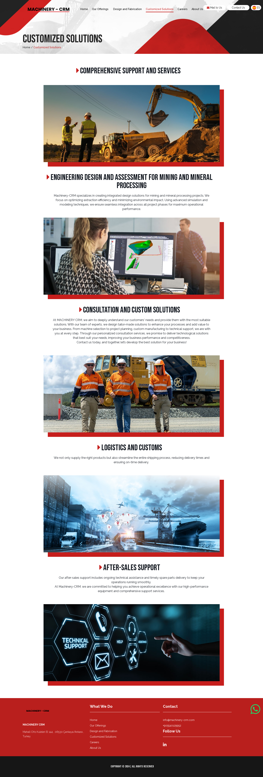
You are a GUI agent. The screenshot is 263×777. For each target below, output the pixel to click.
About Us (197, 9)
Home (84, 9)
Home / (28, 47)
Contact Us (238, 7)
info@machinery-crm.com (179, 720)
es (256, 8)
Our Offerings (100, 9)
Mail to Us (214, 7)
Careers (182, 9)
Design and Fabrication (127, 9)
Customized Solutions (160, 9)
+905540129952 (172, 725)
